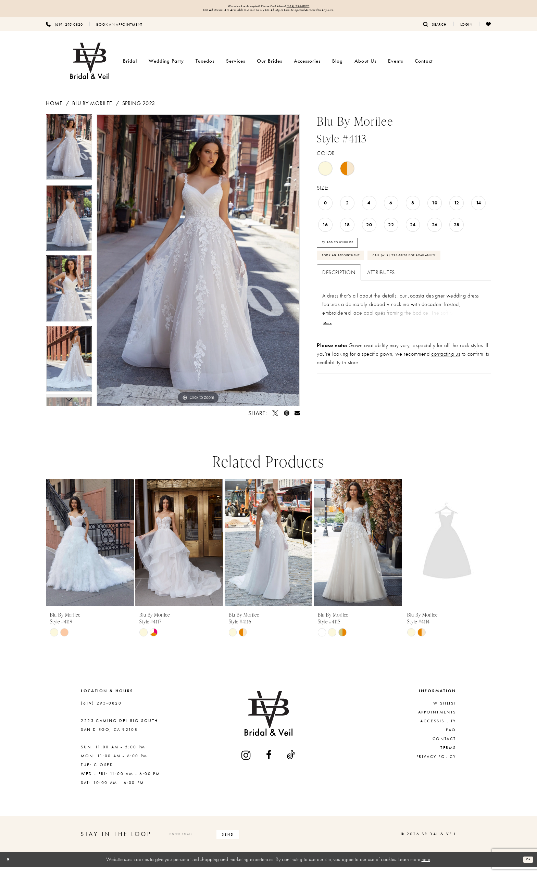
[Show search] (434, 28)
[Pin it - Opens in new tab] (286, 418)
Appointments (437, 719)
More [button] (330, 364)
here (426, 866)
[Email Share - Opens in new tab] (297, 417)
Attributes (381, 311)
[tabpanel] (69, 154)
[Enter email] (224, 841)
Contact (444, 746)
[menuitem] (64, 28)
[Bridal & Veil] (89, 65)
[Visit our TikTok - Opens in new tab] (291, 762)
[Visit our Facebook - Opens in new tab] (269, 762)
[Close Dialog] (10, 867)
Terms (448, 755)
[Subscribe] (270, 841)
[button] (466, 28)
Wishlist (444, 710)
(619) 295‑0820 (314, 7)
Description (338, 311)
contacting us (445, 396)
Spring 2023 (138, 107)
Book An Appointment (353, 271)
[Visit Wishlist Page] (488, 28)
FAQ (451, 737)
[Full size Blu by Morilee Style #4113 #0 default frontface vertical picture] (198, 264)
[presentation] (90, 549)
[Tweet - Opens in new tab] (275, 418)
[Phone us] (64, 28)
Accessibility (438, 728)
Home (54, 107)
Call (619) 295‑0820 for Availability (372, 291)
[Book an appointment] (119, 28)
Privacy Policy (436, 764)
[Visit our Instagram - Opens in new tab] (246, 762)
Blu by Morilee (92, 107)
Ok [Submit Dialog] (525, 866)
